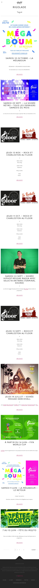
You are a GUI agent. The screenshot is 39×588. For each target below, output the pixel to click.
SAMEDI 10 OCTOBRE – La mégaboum (19, 59)
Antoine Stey (24, 405)
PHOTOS (26, 580)
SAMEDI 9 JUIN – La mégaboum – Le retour (19, 489)
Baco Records (10, 405)
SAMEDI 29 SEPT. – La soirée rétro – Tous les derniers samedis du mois (19, 105)
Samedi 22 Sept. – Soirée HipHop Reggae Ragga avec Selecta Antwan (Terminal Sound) (19, 279)
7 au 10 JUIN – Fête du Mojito (19, 530)
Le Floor (26, 288)
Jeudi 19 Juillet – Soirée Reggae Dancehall (19, 397)
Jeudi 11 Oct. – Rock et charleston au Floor (19, 217)
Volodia (4, 405)
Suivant (34, 549)
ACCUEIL (4, 580)
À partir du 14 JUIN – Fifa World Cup (19, 443)
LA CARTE (11, 580)
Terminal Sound (31, 405)
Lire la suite (19, 74)
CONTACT (33, 580)
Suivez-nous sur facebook (19, 582)
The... (37, 405)
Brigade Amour (20, 575)
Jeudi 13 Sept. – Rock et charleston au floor (19, 332)
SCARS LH (16, 405)
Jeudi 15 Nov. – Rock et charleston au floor (19, 153)
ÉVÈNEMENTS (19, 580)
